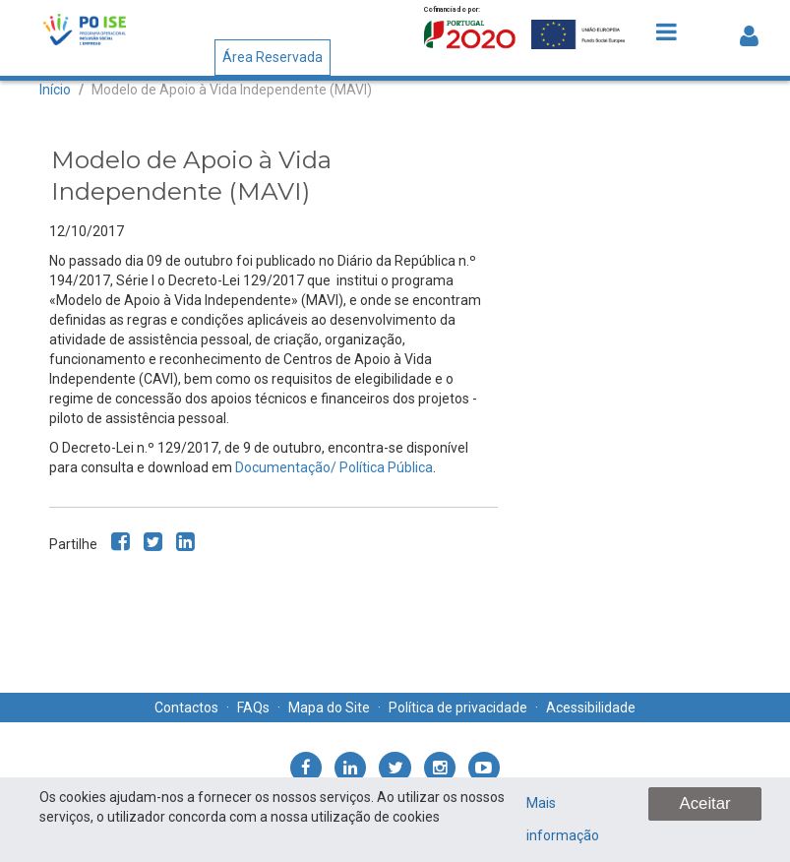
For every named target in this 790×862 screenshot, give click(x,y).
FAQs (253, 707)
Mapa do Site (329, 707)
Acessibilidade (591, 707)
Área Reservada (272, 57)
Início (55, 89)
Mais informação (562, 819)
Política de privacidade (458, 707)
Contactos (186, 707)
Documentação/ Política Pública (334, 467)
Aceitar (704, 803)
